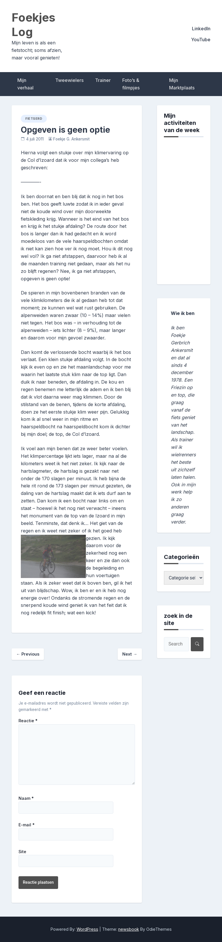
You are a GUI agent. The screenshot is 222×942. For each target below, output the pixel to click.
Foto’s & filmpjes (131, 84)
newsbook (128, 929)
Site (22, 852)
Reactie (28, 721)
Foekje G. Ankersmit (71, 139)
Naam (26, 798)
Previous (27, 654)
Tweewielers (69, 80)
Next (129, 654)
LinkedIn (201, 28)
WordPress (87, 929)
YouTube (200, 39)
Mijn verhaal (25, 84)
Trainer (103, 80)
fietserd (33, 119)
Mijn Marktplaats (182, 84)
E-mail (26, 825)
